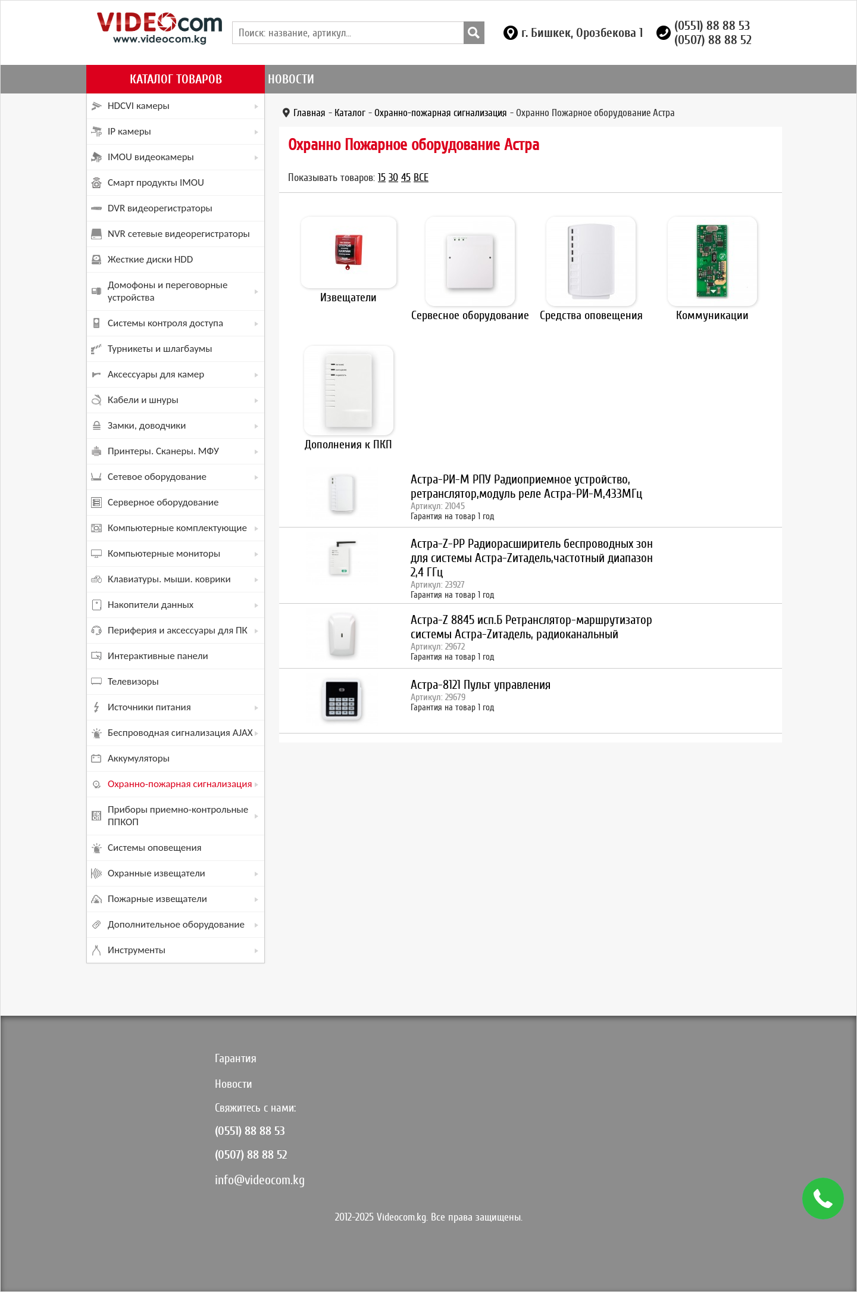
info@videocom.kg (260, 1179)
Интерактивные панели (158, 656)
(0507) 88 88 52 (713, 40)
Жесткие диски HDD (150, 259)
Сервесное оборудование (470, 315)
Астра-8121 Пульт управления (481, 685)
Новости (291, 79)
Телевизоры (133, 681)
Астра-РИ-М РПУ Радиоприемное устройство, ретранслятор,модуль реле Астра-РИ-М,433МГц (526, 486)
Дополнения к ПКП (348, 444)
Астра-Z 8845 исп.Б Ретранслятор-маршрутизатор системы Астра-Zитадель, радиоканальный (531, 627)
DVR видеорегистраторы (160, 208)
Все (421, 177)
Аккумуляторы (139, 758)
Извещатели (348, 297)
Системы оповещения (155, 847)
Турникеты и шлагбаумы (160, 348)
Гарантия (236, 1058)
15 (382, 177)
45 (406, 177)
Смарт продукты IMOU (156, 182)
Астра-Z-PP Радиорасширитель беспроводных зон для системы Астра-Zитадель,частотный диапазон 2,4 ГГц (532, 557)
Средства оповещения (591, 315)
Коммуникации (712, 315)
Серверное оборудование (163, 502)
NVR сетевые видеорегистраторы (179, 233)
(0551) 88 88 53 (712, 25)
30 (393, 177)
